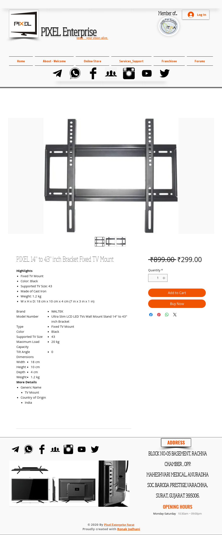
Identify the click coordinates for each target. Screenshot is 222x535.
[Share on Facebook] (150, 314)
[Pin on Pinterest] (158, 314)
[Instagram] (129, 73)
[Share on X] (174, 314)
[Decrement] (151, 278)
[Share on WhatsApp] (166, 314)
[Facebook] (93, 73)
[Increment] (164, 278)
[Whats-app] (75, 73)
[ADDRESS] (176, 442)
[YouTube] (147, 73)
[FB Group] (111, 73)
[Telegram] (57, 73)
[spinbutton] (158, 278)
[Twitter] (165, 73)
